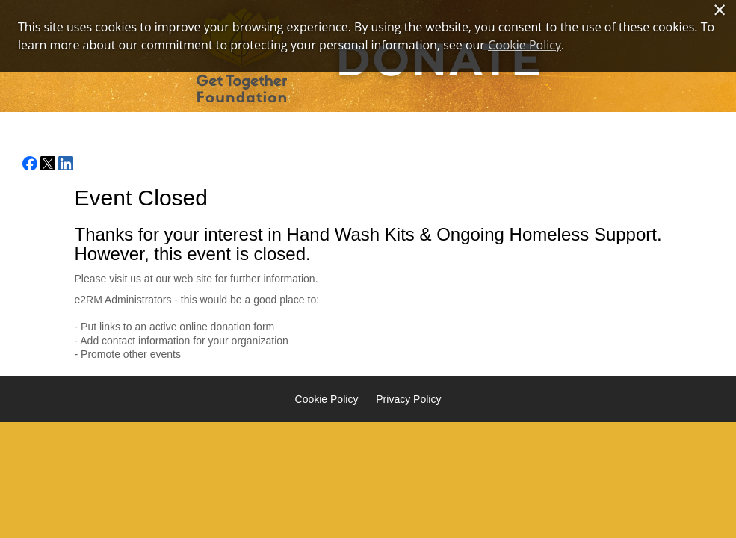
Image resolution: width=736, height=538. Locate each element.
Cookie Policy (327, 399)
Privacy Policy (408, 399)
